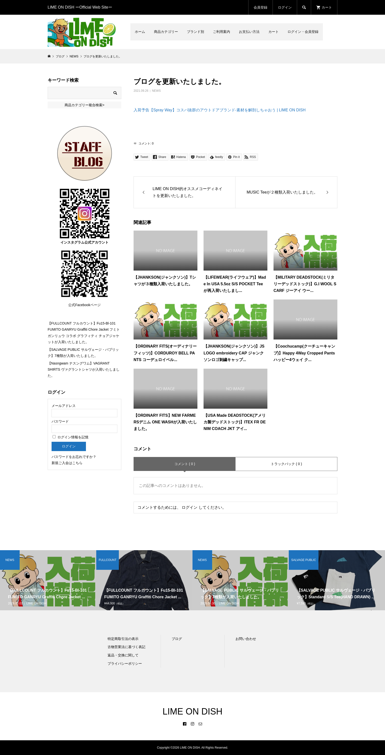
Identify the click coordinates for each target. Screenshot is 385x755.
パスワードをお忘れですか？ (74, 457)
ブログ (177, 639)
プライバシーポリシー (125, 663)
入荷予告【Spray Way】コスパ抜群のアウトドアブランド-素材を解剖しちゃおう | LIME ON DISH (219, 110)
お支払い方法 (249, 32)
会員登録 (260, 7)
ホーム (140, 32)
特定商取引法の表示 (123, 639)
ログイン (285, 7)
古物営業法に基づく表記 (126, 647)
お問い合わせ (245, 639)
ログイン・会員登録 (303, 32)
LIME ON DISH (192, 711)
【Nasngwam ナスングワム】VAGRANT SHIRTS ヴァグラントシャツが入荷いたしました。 (84, 369)
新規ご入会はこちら (67, 463)
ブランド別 (195, 32)
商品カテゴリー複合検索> (84, 105)
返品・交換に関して (123, 655)
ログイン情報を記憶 (70, 437)
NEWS (156, 90)
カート (273, 32)
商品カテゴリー (166, 32)
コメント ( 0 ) (184, 464)
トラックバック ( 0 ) (286, 464)
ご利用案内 (221, 32)
